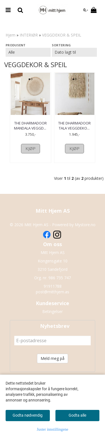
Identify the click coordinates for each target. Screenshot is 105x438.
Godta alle (77, 415)
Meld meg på (52, 368)
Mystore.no (85, 235)
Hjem (10, 35)
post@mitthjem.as (52, 302)
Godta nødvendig (28, 415)
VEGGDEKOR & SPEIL (61, 35)
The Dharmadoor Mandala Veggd (30, 126)
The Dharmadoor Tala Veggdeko (74, 126)
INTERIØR (29, 35)
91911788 (53, 296)
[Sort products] (74, 52)
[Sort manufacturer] (28, 52)
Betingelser (52, 321)
